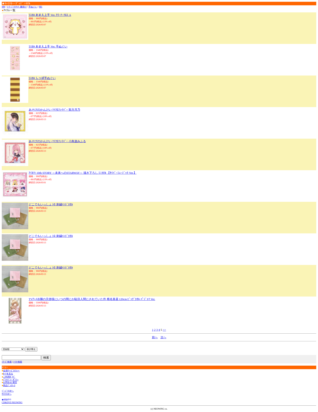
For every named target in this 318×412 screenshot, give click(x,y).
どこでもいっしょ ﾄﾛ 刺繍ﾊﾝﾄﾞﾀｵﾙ (51, 204)
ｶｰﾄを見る (8, 373)
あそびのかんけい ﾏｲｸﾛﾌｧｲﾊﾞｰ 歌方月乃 (54, 109)
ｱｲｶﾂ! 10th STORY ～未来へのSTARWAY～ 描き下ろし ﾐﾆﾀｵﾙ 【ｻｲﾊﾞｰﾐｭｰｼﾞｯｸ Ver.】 (82, 172)
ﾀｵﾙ (3, 7)
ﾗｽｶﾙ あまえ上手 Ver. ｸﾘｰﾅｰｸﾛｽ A (50, 15)
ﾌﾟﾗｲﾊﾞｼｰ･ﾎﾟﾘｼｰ (11, 379)
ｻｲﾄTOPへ (6, 394)
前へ (155, 337)
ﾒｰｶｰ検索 (17, 362)
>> (164, 329)
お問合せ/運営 (10, 382)
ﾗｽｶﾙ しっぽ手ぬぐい (42, 78)
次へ (163, 337)
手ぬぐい (32, 7)
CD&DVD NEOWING (12, 402)
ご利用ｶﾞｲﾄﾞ (9, 377)
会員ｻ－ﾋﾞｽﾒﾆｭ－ (11, 370)
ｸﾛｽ (40, 7)
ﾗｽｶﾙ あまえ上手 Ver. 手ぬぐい (48, 46)
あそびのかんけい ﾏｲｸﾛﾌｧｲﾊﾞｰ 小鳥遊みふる (57, 141)
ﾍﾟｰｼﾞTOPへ (8, 391)
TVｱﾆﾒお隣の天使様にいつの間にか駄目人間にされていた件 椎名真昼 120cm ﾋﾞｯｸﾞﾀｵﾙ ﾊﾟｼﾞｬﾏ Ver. (92, 299)
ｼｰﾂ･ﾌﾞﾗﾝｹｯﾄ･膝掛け (17, 7)
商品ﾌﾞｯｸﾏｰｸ (9, 385)
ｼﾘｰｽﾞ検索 (7, 362)
